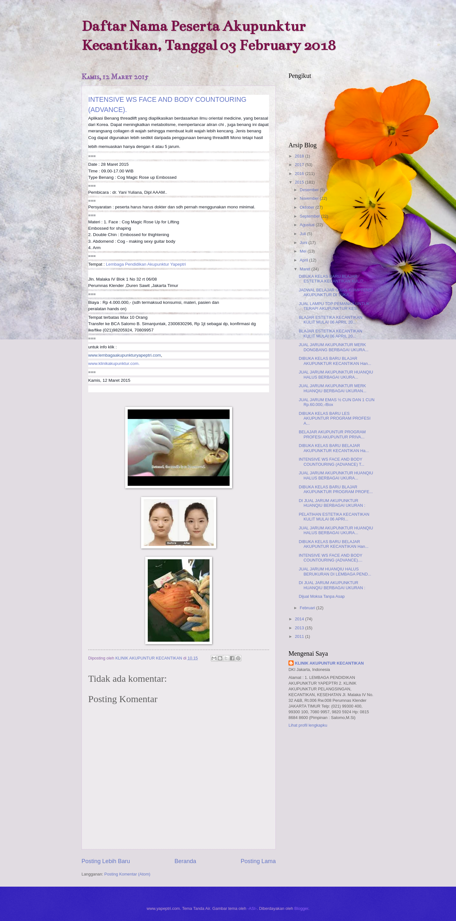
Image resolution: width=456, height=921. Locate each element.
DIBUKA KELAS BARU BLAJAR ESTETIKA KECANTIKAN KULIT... (332, 278)
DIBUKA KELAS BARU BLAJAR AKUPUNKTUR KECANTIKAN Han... (335, 361)
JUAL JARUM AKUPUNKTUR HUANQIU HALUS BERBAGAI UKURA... (336, 374)
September (310, 216)
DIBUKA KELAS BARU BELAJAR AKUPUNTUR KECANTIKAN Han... (333, 544)
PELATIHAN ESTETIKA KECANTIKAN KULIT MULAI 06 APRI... (334, 516)
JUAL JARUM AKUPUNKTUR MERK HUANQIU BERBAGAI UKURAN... (332, 388)
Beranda (185, 861)
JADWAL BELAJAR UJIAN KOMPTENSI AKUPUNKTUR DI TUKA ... (336, 292)
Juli (303, 233)
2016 (300, 173)
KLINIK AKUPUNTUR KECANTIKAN (329, 663)
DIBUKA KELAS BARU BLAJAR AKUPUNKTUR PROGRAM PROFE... (336, 489)
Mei (303, 251)
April (304, 260)
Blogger (301, 908)
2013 (300, 627)
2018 (300, 156)
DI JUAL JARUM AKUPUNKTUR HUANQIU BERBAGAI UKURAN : (332, 503)
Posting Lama (258, 861)
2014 (300, 619)
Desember (310, 189)
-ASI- (252, 908)
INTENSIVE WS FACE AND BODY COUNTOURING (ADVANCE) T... (331, 461)
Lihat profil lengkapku (308, 725)
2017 (300, 164)
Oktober (307, 207)
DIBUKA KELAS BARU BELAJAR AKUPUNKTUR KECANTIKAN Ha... (334, 448)
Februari (308, 607)
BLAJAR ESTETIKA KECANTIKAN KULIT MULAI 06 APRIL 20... (330, 319)
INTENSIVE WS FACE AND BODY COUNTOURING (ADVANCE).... (330, 557)
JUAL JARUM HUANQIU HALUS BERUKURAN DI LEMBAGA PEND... (335, 571)
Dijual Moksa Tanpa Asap (322, 596)
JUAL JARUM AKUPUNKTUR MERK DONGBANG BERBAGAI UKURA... (333, 347)
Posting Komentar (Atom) (127, 874)
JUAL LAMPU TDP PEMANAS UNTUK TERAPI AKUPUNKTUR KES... (334, 306)
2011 (300, 636)
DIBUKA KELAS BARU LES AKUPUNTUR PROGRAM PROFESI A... (334, 418)
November (310, 198)
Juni (304, 242)
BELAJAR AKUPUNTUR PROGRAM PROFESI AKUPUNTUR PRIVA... (332, 434)
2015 (300, 182)
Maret (305, 269)
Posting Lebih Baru (106, 861)
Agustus (308, 224)
